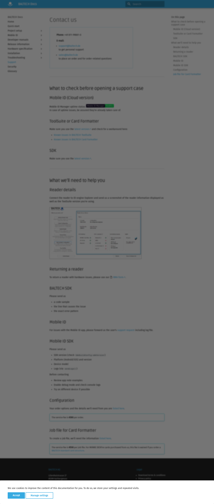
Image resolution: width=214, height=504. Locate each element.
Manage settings (39, 495)
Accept (16, 495)
